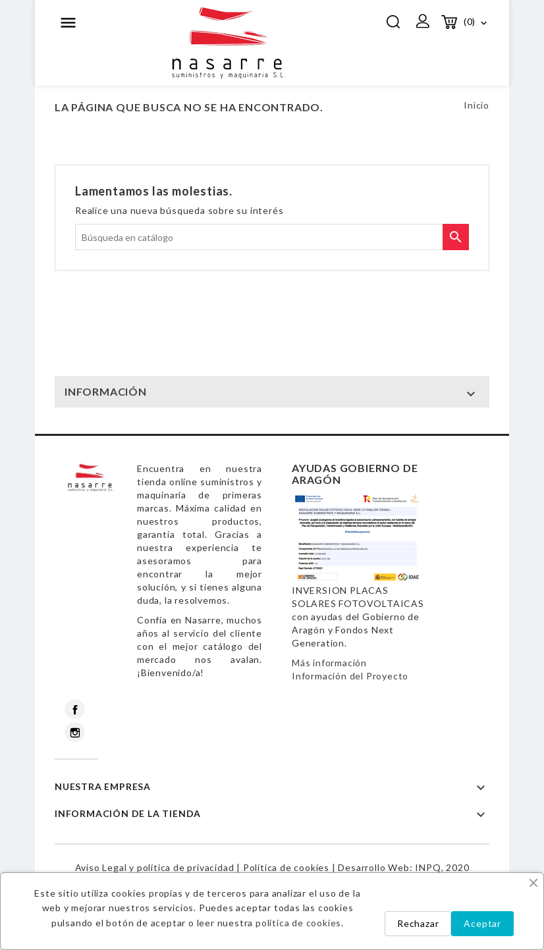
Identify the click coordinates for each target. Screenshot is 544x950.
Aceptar (482, 923)
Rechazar (418, 923)
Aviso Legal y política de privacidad (154, 867)
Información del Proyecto (350, 675)
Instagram (74, 732)
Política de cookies (286, 867)
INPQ (428, 867)
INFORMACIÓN (106, 391)
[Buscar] (272, 237)
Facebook (74, 709)
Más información (329, 662)
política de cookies (298, 922)
